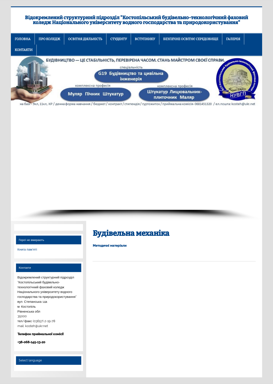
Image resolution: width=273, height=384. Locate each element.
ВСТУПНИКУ (145, 39)
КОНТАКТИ (23, 50)
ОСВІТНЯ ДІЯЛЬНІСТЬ (85, 39)
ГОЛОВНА (22, 39)
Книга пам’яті (27, 249)
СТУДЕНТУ (118, 39)
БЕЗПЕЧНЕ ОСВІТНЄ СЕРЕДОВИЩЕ (190, 39)
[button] (17, 157)
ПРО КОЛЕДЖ (49, 39)
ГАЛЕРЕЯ (233, 39)
